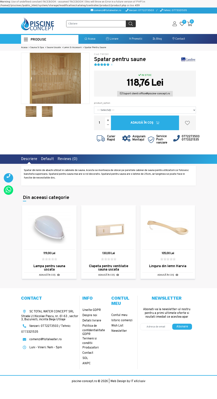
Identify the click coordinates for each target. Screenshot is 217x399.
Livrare (112, 39)
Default (47, 159)
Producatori (90, 348)
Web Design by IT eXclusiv (127, 381)
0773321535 (190, 140)
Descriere (29, 159)
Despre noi (89, 315)
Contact (178, 39)
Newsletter (119, 331)
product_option (102, 103)
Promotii (135, 39)
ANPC (86, 363)
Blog (157, 39)
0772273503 (191, 136)
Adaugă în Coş (145, 123)
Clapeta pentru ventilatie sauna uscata (108, 268)
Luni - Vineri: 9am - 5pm (41, 347)
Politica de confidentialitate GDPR (93, 330)
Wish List (117, 326)
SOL (85, 358)
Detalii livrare (91, 321)
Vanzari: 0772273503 (140, 10)
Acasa (89, 39)
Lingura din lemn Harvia (167, 266)
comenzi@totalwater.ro (106, 10)
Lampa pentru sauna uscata (49, 268)
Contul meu (119, 315)
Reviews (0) (67, 159)
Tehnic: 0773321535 (173, 10)
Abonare (182, 327)
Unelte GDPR (91, 310)
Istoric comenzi (121, 320)
